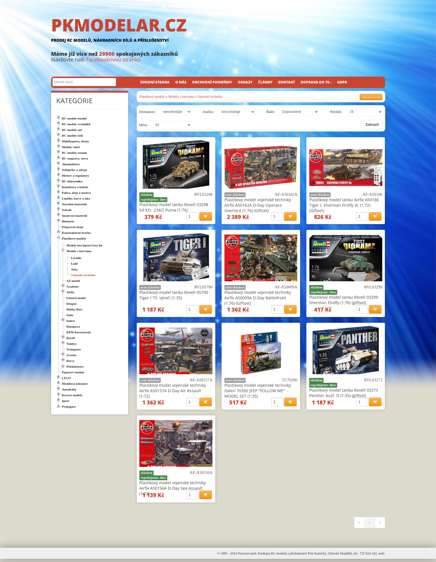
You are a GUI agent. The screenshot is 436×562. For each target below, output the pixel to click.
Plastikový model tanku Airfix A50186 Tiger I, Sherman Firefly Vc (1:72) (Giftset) (344, 205)
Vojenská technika (209, 97)
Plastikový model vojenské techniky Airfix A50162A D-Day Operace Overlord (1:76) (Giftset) (257, 205)
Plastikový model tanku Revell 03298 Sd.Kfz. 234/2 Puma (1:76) (173, 207)
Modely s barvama (181, 97)
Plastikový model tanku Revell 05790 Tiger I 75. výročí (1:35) (173, 295)
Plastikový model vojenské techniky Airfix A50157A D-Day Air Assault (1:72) (172, 392)
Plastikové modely (152, 97)
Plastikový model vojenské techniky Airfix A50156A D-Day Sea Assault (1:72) (172, 490)
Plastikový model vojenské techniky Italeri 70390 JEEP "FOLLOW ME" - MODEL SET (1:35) (257, 392)
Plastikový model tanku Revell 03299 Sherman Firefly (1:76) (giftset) (343, 300)
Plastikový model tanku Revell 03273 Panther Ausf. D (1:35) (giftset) (343, 394)
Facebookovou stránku (113, 59)
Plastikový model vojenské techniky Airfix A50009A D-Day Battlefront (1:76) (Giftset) (257, 298)
